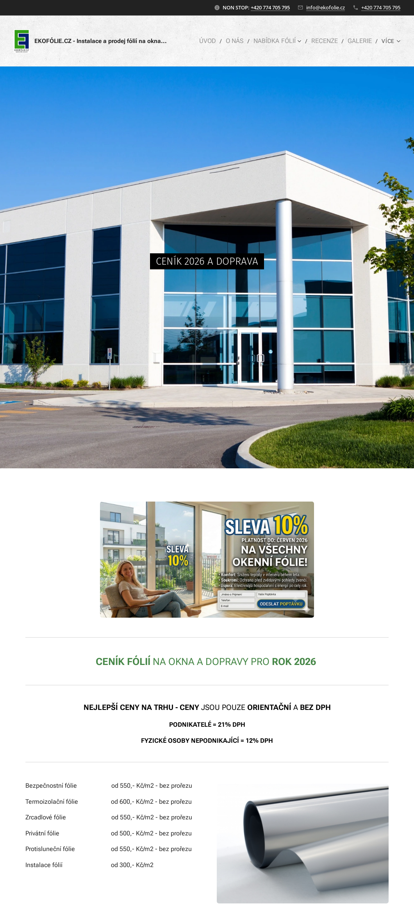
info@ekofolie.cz (325, 7)
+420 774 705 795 (270, 7)
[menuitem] (213, 41)
